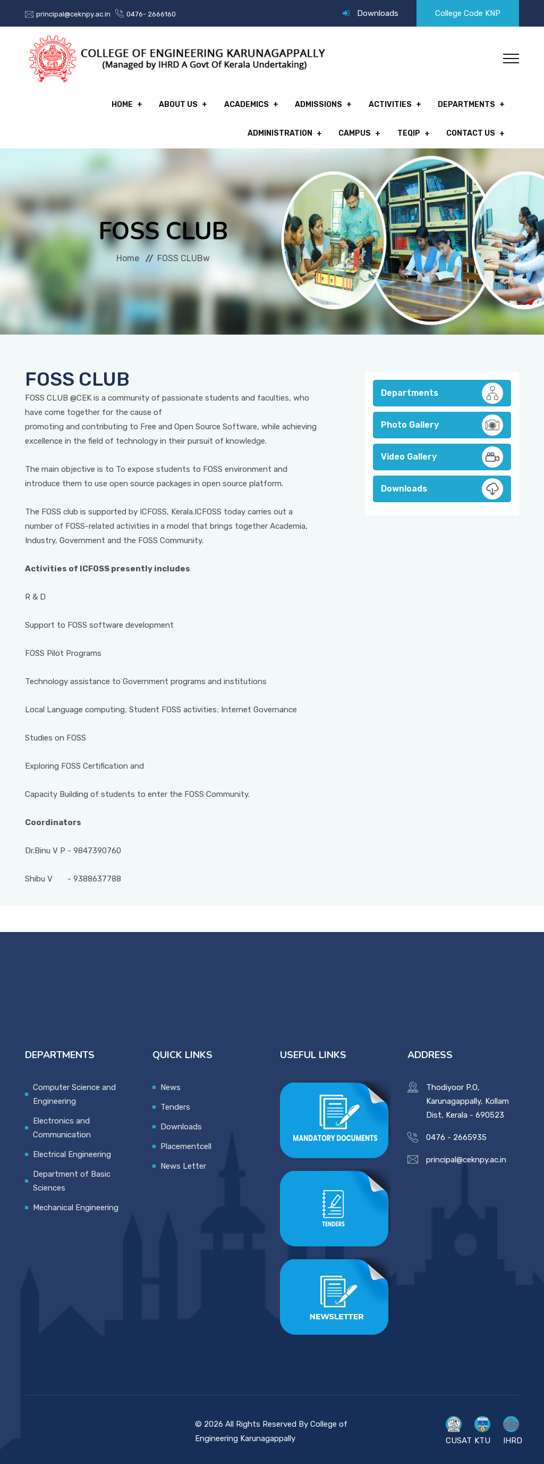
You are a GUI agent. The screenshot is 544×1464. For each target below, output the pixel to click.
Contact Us (470, 130)
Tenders (175, 1102)
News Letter (183, 1161)
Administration (462, 103)
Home (45, 103)
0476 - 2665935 (456, 1132)
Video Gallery (442, 452)
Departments (377, 103)
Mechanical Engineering (75, 1203)
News (170, 1082)
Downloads (377, 13)
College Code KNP (467, 13)
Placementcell (185, 1141)
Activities (303, 103)
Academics (164, 103)
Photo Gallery (442, 420)
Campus (359, 130)
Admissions (234, 103)
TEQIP (411, 130)
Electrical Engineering (72, 1149)
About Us (99, 103)
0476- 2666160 (151, 14)
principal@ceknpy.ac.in (73, 14)
